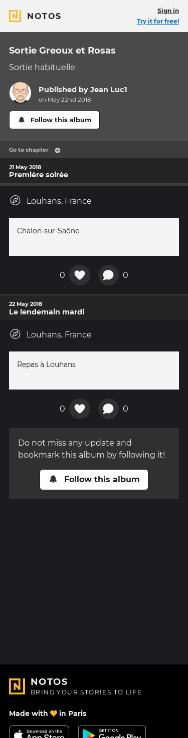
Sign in (168, 11)
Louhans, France (50, 200)
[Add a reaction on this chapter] (79, 275)
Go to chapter (35, 149)
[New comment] (108, 275)
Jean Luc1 (108, 89)
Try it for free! (158, 21)
